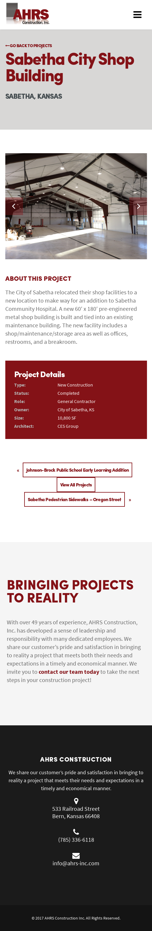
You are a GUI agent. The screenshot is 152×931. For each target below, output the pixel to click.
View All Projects (76, 484)
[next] (138, 206)
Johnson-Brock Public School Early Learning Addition (77, 469)
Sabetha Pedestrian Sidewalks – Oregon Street (74, 499)
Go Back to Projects (28, 45)
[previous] (14, 206)
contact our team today (69, 671)
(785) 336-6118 (76, 839)
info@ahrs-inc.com (76, 863)
